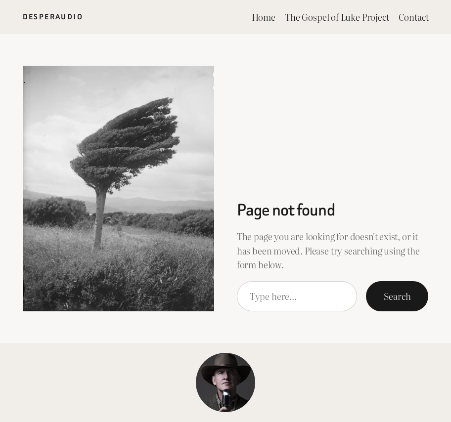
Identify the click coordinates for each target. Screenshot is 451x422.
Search (397, 296)
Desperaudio (53, 16)
